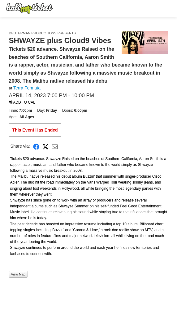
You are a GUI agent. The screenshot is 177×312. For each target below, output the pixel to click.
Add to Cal (22, 102)
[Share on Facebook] (36, 146)
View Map (18, 274)
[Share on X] (45, 146)
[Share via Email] (55, 146)
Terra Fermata (27, 87)
